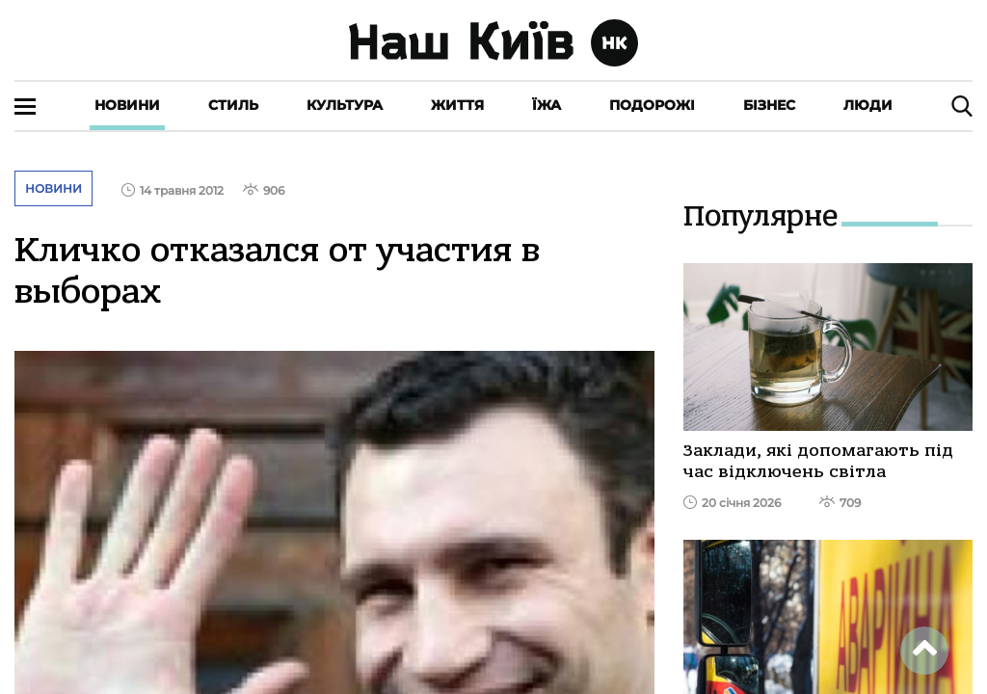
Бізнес (769, 105)
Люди (868, 105)
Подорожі (652, 105)
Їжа (546, 105)
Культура (345, 105)
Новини (127, 105)
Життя (457, 105)
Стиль (233, 105)
